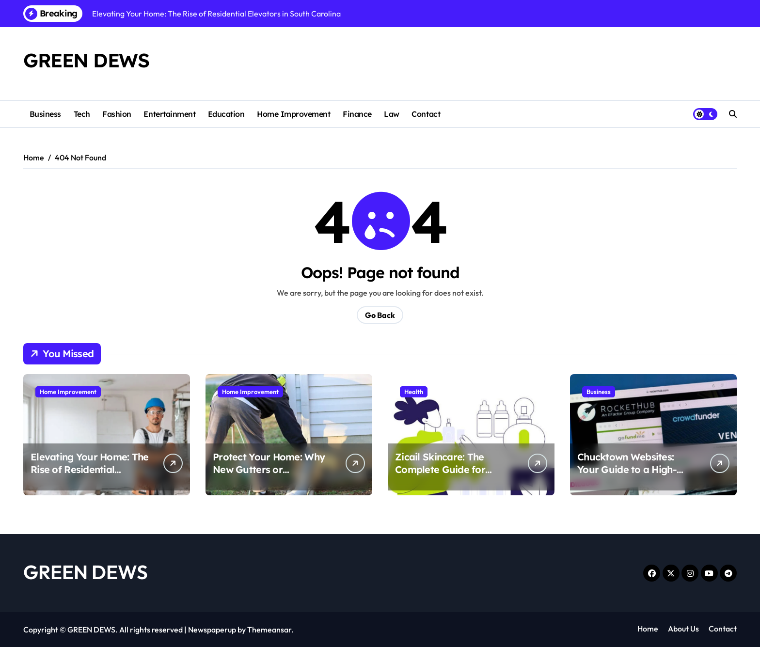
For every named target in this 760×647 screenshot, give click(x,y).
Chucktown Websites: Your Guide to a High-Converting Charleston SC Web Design (636, 476)
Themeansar (269, 629)
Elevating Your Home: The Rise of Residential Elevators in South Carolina (90, 476)
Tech (82, 114)
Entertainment (169, 114)
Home (647, 628)
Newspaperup (212, 629)
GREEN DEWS (86, 60)
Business (45, 114)
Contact (426, 114)
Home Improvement (293, 114)
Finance (357, 114)
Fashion (116, 114)
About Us (683, 628)
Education (226, 114)
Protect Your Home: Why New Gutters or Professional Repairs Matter (269, 476)
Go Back (380, 315)
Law (391, 114)
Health (413, 391)
